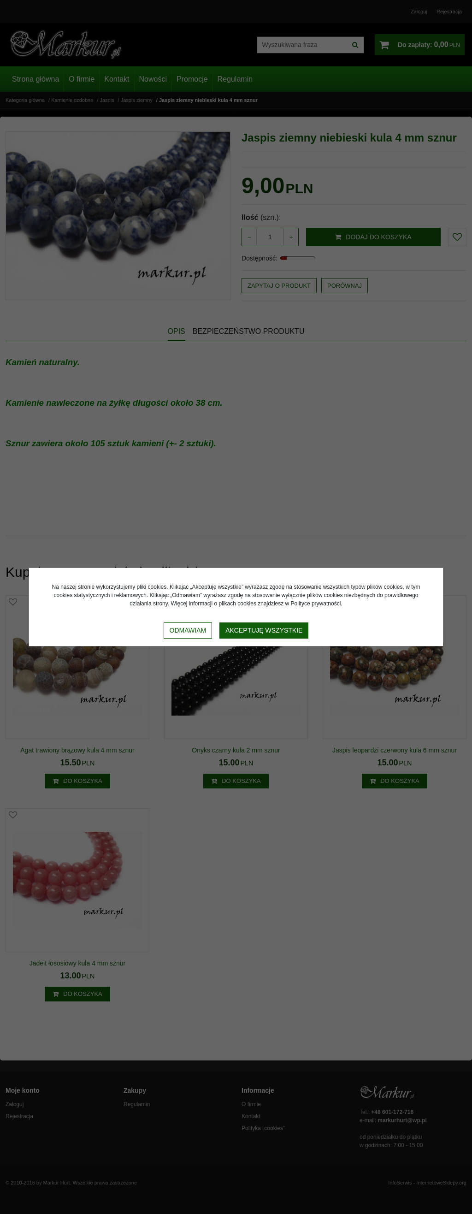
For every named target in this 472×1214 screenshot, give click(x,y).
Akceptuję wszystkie (263, 630)
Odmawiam (188, 630)
